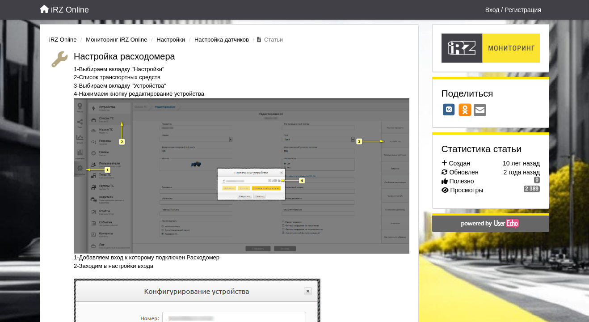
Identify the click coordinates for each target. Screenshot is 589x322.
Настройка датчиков (221, 39)
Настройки (170, 39)
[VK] (449, 109)
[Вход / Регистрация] (513, 9)
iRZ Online (62, 39)
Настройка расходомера (124, 56)
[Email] (480, 111)
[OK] (465, 109)
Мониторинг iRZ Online (116, 39)
